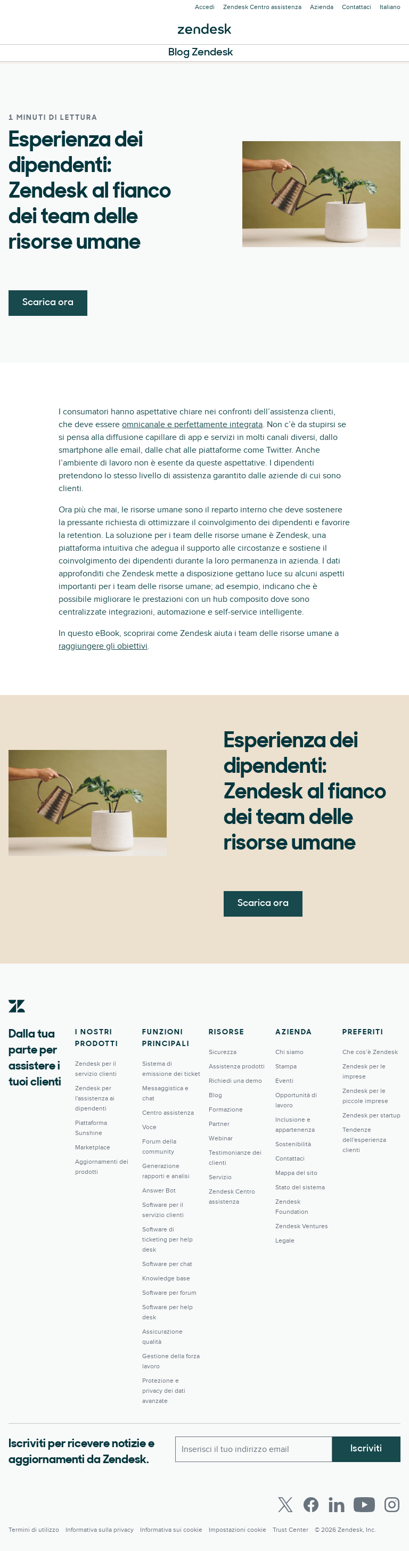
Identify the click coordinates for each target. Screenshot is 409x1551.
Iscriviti (366, 1449)
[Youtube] (364, 1504)
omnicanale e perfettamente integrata (192, 424)
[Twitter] (285, 1504)
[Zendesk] (17, 1022)
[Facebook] (311, 1504)
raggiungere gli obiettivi (103, 646)
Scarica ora (47, 303)
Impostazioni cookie (237, 1530)
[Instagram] (391, 1504)
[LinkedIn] (336, 1504)
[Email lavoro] (253, 1449)
